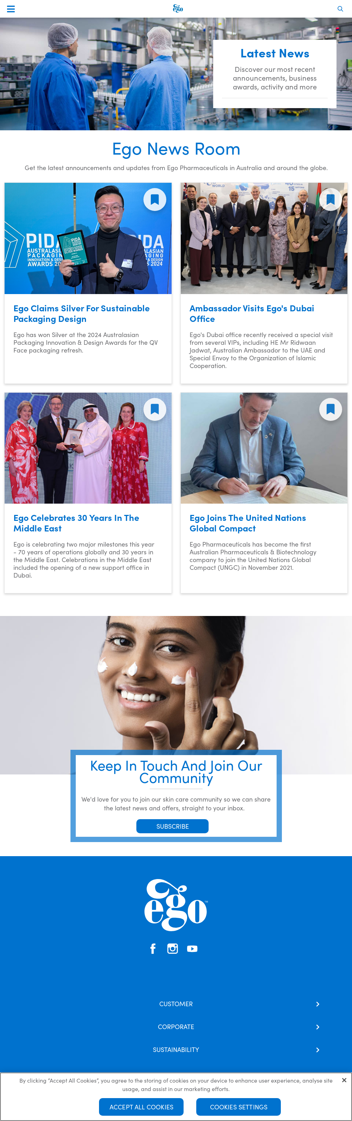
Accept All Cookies (141, 1107)
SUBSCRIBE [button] (172, 826)
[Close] (344, 1080)
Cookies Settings (239, 1107)
